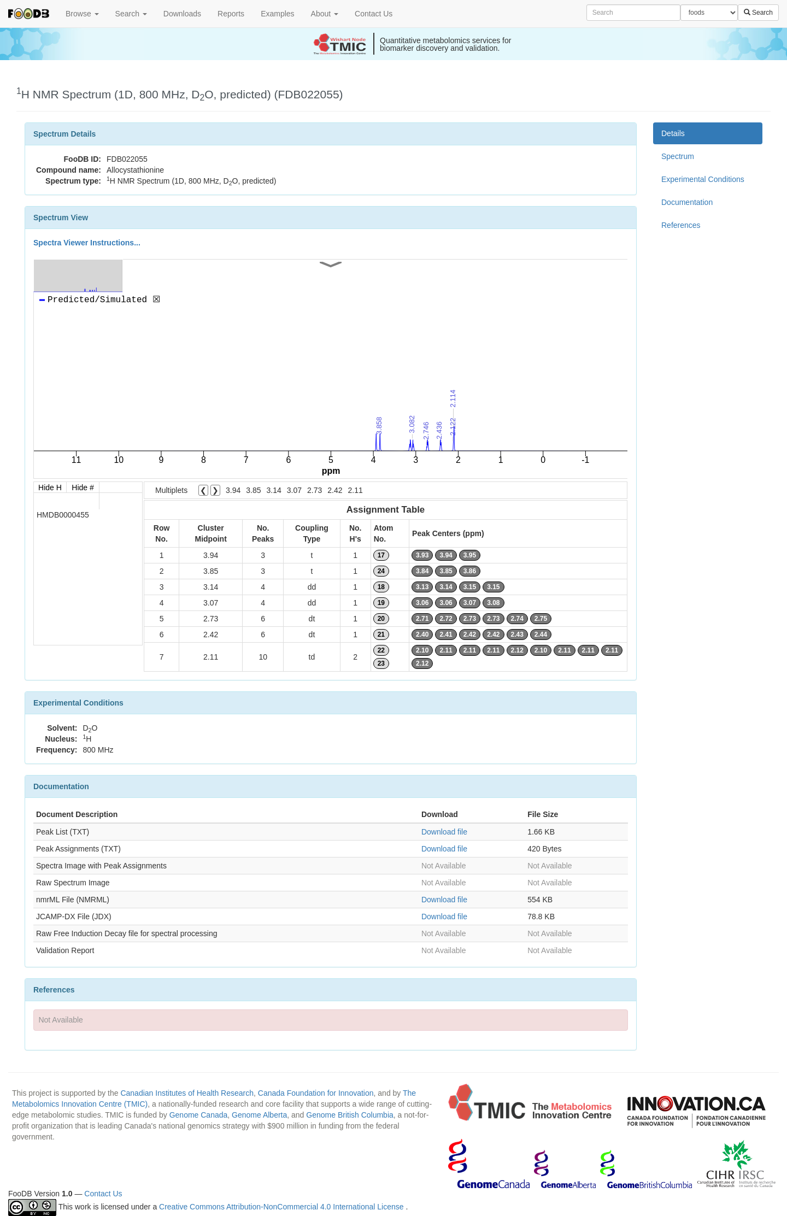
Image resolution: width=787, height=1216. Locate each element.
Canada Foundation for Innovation (316, 1093)
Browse (82, 13)
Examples (277, 13)
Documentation (687, 202)
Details (673, 133)
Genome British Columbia (349, 1115)
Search (131, 13)
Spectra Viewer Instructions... (86, 242)
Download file (444, 831)
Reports (231, 13)
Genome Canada (198, 1115)
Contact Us (373, 13)
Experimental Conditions (702, 179)
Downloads (182, 13)
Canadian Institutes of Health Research (187, 1093)
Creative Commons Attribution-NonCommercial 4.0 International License (282, 1206)
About (324, 13)
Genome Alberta (259, 1115)
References (681, 225)
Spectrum (677, 156)
